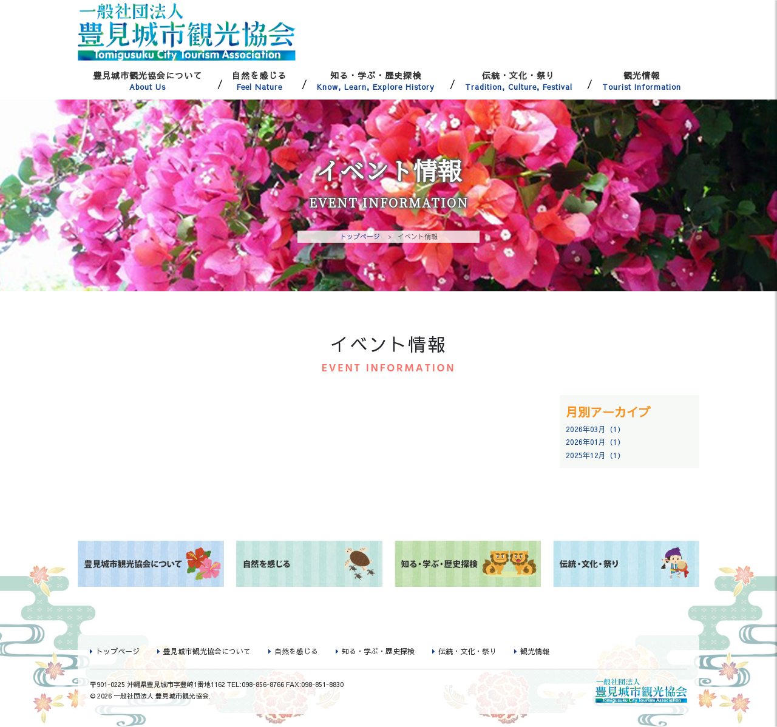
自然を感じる (259, 81)
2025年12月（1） (595, 455)
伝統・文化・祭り (519, 81)
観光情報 (641, 81)
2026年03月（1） (595, 429)
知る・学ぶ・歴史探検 (376, 81)
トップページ (360, 236)
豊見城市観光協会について (147, 81)
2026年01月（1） (595, 442)
